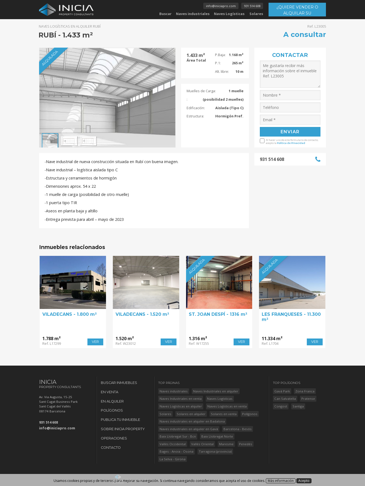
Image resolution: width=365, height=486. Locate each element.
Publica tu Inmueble (120, 420)
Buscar (165, 13)
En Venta (109, 392)
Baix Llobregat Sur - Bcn (178, 436)
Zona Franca (304, 391)
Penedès (245, 444)
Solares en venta (224, 414)
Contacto (111, 447)
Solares (256, 13)
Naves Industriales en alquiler (215, 391)
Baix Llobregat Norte (217, 436)
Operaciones (114, 438)
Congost (280, 406)
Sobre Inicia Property (123, 429)
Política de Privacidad (291, 143)
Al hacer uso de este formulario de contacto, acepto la (292, 141)
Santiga (298, 406)
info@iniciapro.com (221, 6)
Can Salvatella (285, 399)
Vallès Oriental (202, 444)
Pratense (308, 399)
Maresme (226, 444)
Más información (281, 480)
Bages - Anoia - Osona (176, 451)
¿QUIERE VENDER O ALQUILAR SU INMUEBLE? (297, 10)
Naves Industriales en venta (181, 399)
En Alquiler (112, 401)
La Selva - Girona (173, 459)
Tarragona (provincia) (215, 451)
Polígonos (112, 410)
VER (95, 342)
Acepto (304, 480)
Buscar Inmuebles (119, 383)
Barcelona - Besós (237, 429)
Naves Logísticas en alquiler (181, 406)
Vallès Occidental (173, 444)
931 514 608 (252, 6)
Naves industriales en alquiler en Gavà (189, 429)
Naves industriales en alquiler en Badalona (192, 421)
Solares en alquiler (191, 414)
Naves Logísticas (229, 13)
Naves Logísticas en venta (227, 406)
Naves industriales (193, 13)
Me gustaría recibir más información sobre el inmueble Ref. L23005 (290, 74)
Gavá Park (282, 391)
